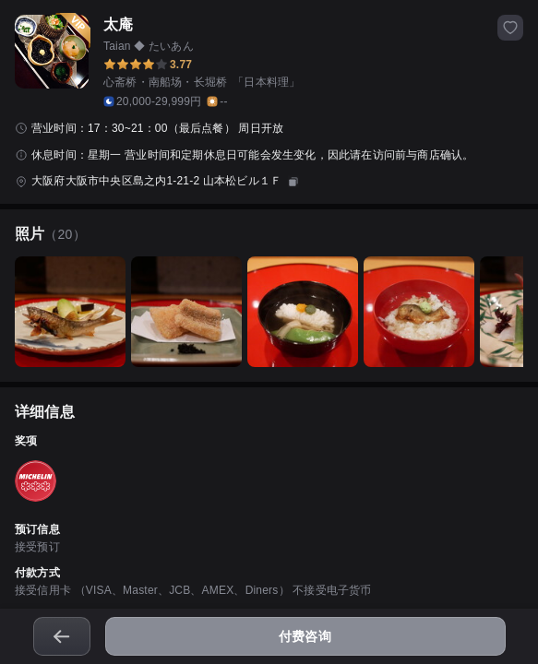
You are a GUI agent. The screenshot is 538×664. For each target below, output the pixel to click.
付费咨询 (305, 636)
